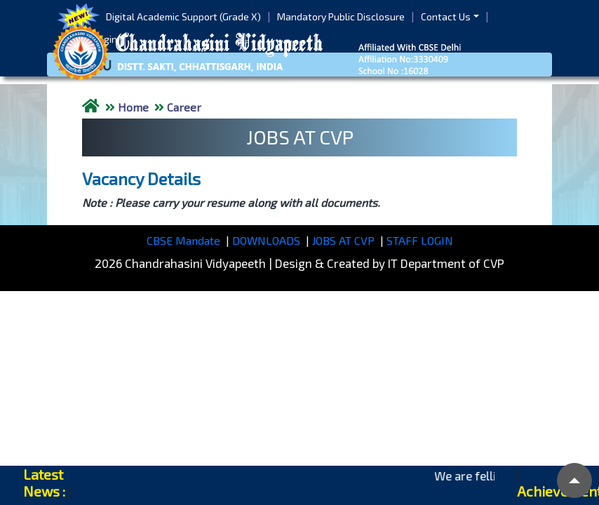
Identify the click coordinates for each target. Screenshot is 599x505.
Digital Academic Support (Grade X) (183, 16)
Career (184, 107)
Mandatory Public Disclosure (341, 16)
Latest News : (44, 482)
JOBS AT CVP (343, 240)
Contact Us (446, 16)
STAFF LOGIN (419, 240)
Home (133, 107)
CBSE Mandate (183, 240)
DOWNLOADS (266, 240)
